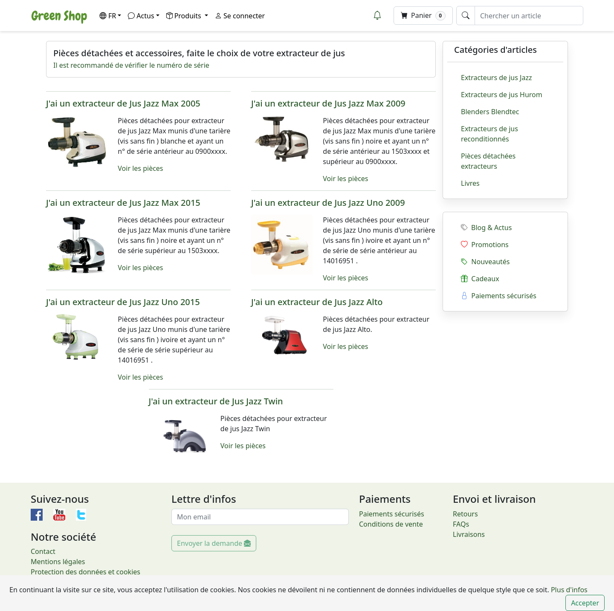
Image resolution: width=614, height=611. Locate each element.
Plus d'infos (568, 589)
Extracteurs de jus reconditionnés (489, 134)
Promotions (485, 244)
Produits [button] (184, 15)
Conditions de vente (391, 524)
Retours (465, 514)
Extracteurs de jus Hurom (501, 94)
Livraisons (469, 534)
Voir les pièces (140, 168)
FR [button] (107, 15)
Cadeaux (480, 278)
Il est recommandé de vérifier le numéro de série (131, 65)
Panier (423, 15)
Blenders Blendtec (490, 111)
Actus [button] (141, 15)
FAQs (461, 524)
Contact (43, 551)
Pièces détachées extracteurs (488, 161)
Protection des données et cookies (85, 571)
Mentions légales (58, 561)
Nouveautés (485, 261)
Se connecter (240, 15)
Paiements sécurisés (498, 295)
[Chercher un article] (529, 15)
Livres (470, 183)
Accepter (585, 603)
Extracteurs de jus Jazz (496, 77)
